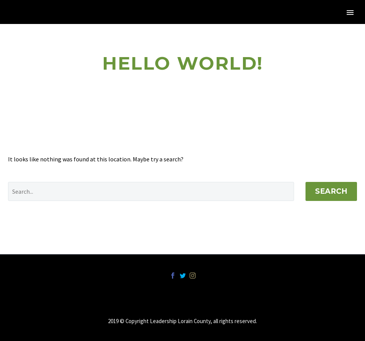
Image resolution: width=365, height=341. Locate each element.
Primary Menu (350, 12)
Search (331, 191)
